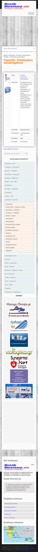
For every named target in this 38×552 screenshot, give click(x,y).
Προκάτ (8, 242)
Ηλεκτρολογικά (10, 221)
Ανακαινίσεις (9, 204)
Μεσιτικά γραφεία (10, 227)
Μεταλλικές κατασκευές (12, 230)
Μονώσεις (8, 233)
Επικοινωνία (7, 514)
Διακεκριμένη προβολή (10, 510)
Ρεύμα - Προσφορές (9, 517)
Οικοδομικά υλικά (10, 236)
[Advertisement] (19, 31)
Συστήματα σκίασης (11, 244)
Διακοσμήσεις (27, 55)
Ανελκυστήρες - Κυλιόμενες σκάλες (15, 207)
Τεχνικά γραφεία (10, 247)
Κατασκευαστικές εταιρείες (13, 224)
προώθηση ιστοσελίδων (28, 548)
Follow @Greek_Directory (11, 149)
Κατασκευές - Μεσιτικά (16, 55)
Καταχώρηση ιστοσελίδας (11, 503)
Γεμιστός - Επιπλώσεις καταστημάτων (24, 77)
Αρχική (6, 55)
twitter (32, 13)
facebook (29, 13)
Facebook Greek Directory (20, 549)
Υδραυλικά (8, 250)
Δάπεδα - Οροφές (10, 215)
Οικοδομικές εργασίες (12, 239)
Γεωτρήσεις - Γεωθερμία (12, 213)
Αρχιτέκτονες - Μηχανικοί (12, 210)
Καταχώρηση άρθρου (9, 507)
